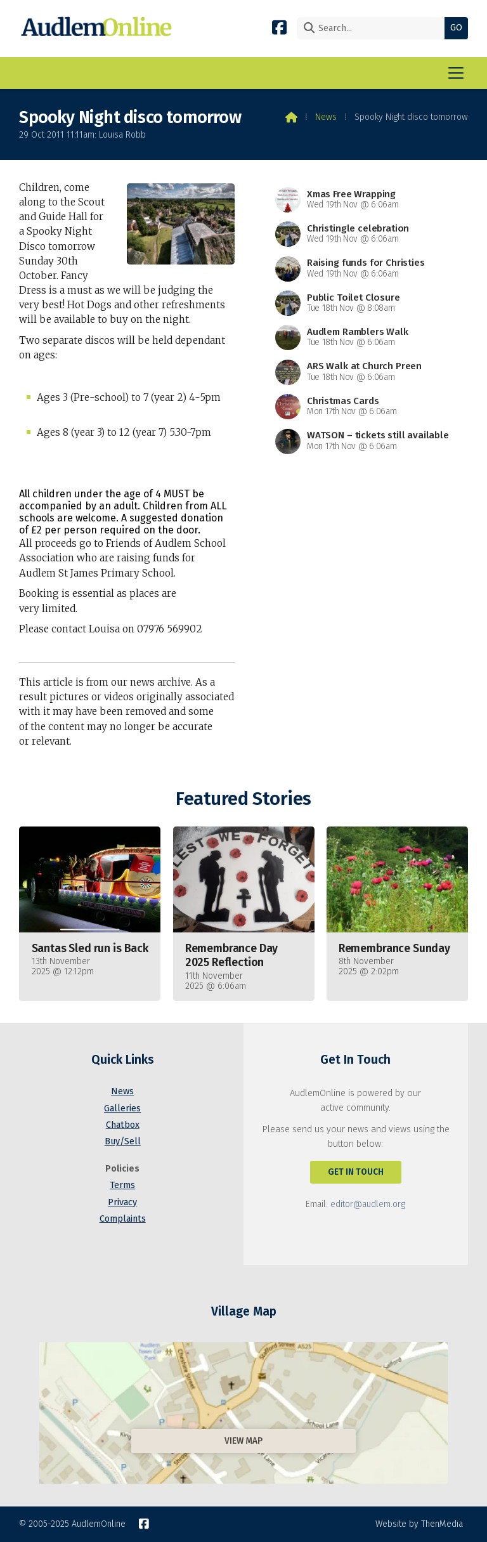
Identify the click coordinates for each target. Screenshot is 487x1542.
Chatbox (123, 1125)
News (326, 117)
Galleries (122, 1108)
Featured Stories (243, 799)
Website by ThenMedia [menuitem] (419, 1524)
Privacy (122, 1202)
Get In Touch (356, 1171)
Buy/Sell (123, 1141)
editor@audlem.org (367, 1204)
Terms (122, 1185)
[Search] (374, 28)
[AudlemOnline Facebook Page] (279, 27)
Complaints (123, 1218)
